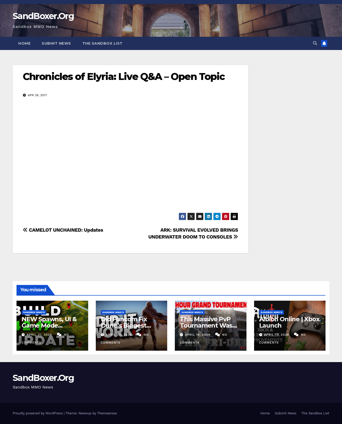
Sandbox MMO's (34, 312)
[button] (315, 43)
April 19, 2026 (198, 334)
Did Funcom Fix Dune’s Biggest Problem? (124, 325)
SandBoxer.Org (43, 16)
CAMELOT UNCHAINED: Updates (63, 230)
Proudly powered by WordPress (38, 413)
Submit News (56, 43)
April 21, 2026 (40, 334)
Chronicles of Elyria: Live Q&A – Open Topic (124, 76)
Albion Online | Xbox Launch (289, 322)
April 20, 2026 (119, 334)
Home (24, 43)
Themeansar (107, 413)
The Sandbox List (102, 43)
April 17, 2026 (277, 334)
